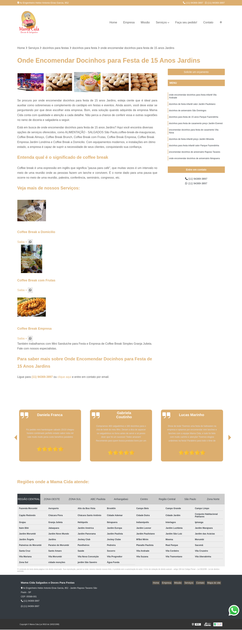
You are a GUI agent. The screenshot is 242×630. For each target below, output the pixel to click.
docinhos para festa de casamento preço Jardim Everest (196, 125)
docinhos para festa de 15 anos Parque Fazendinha (193, 119)
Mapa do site (214, 583)
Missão (145, 22)
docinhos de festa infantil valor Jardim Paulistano (192, 105)
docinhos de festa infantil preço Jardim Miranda (191, 142)
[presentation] (11, 452)
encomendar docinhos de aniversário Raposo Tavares (194, 156)
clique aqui (64, 377)
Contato (208, 22)
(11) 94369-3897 (193, 2)
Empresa (129, 22)
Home (113, 22)
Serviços (161, 22)
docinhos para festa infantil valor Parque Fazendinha (194, 149)
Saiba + (22, 242)
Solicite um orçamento (196, 72)
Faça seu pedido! (186, 22)
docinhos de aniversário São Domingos (187, 112)
